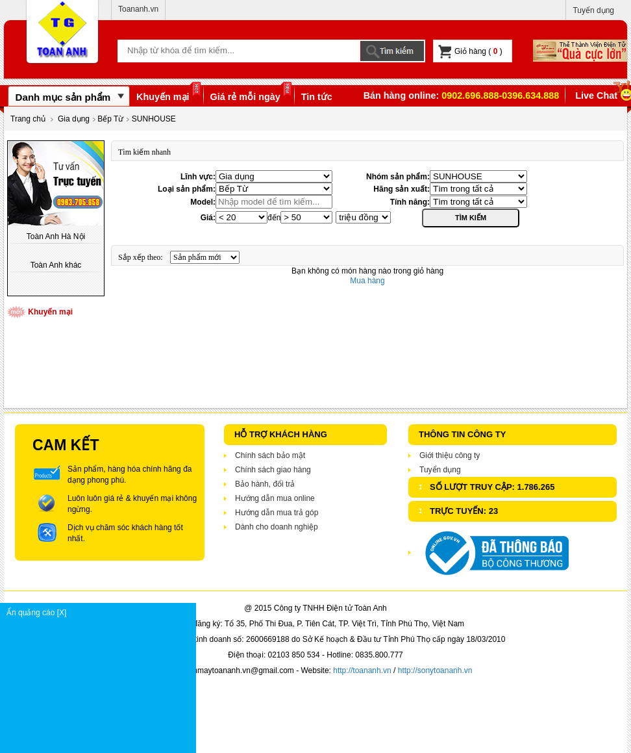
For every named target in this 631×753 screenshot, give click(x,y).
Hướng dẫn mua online (275, 498)
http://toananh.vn (362, 670)
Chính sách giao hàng (273, 469)
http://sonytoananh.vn (435, 670)
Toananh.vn (138, 9)
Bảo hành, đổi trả (265, 484)
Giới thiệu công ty (449, 455)
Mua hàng (367, 280)
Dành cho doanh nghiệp (276, 526)
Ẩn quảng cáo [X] (100, 613)
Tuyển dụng (593, 10)
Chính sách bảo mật (270, 455)
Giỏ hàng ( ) (470, 51)
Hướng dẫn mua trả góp (276, 512)
